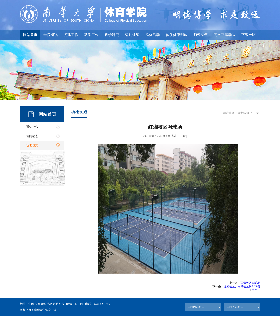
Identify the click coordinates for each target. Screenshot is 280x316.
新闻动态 (32, 136)
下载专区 (248, 35)
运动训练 (132, 35)
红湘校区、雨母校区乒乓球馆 (242, 286)
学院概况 (50, 35)
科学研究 (112, 35)
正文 (256, 112)
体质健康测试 (176, 35)
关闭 (254, 290)
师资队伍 (200, 35)
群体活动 (152, 35)
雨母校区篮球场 (250, 282)
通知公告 (32, 126)
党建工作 (71, 35)
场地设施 (32, 145)
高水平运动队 (224, 35)
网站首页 (30, 35)
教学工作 (91, 35)
